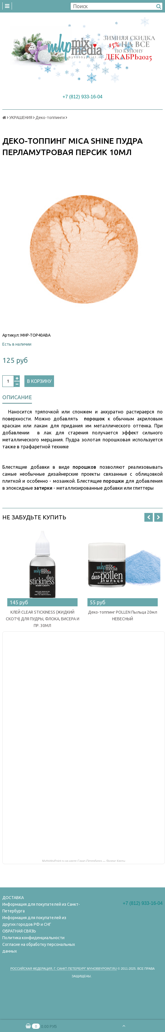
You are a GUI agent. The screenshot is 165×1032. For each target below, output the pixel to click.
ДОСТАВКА (13, 897)
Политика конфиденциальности (33, 937)
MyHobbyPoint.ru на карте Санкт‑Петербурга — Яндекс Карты (83, 860)
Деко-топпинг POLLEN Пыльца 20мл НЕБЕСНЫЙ (122, 615)
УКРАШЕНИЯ (20, 117)
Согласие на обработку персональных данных (38, 947)
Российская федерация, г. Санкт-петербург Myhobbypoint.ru (63, 968)
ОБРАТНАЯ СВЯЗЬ (19, 931)
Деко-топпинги (50, 117)
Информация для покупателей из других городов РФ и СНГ (34, 921)
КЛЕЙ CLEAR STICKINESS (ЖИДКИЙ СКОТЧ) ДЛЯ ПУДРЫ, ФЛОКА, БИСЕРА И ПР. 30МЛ (42, 619)
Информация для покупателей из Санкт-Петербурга (41, 907)
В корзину (39, 381)
